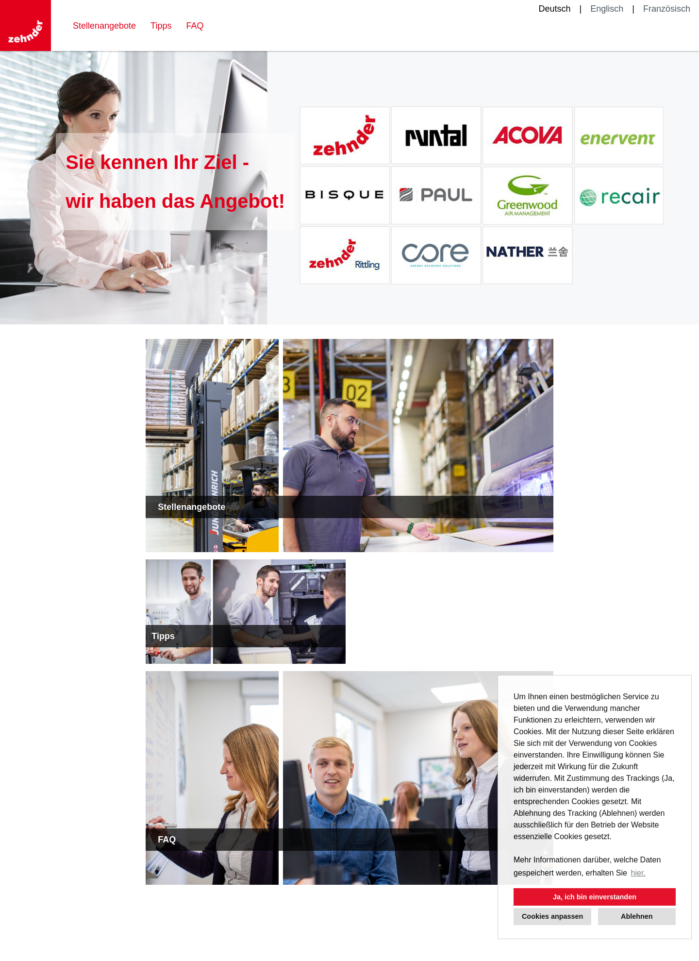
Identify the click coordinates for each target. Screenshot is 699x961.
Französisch (666, 9)
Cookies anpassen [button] (552, 916)
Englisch (606, 9)
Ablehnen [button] (637, 916)
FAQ (194, 26)
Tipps (160, 26)
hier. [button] (638, 873)
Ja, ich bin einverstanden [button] (594, 897)
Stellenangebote (104, 26)
